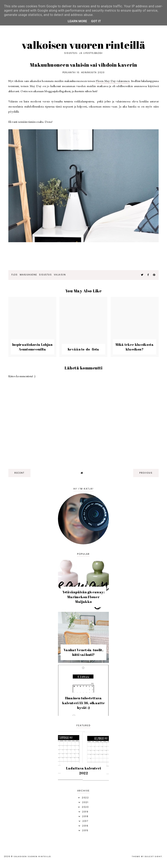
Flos (14, 274)
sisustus (45, 274)
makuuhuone (28, 274)
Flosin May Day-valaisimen (112, 81)
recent (19, 472)
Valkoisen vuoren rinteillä (83, 45)
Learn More (77, 21)
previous (146, 472)
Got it (96, 21)
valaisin (60, 274)
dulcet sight (153, 856)
